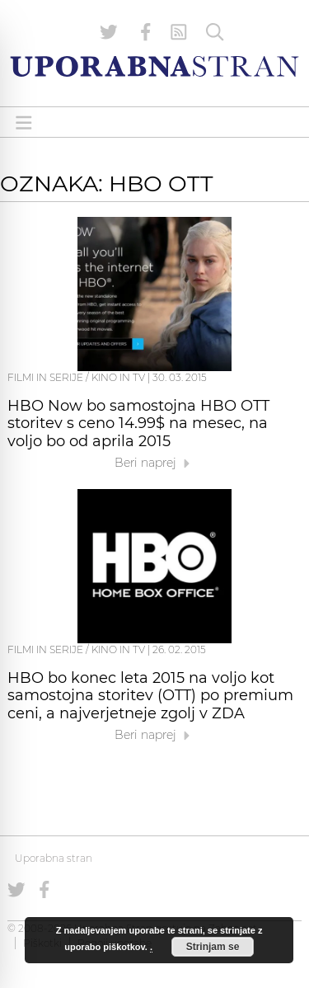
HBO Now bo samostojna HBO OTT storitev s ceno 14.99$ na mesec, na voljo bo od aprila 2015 (138, 424)
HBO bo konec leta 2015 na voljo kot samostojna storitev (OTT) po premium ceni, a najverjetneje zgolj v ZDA (150, 696)
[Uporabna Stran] (154, 66)
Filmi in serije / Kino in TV (76, 377)
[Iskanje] (215, 32)
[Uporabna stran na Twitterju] (109, 32)
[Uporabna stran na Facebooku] (146, 32)
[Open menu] (24, 122)
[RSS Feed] (179, 32)
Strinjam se (213, 947)
